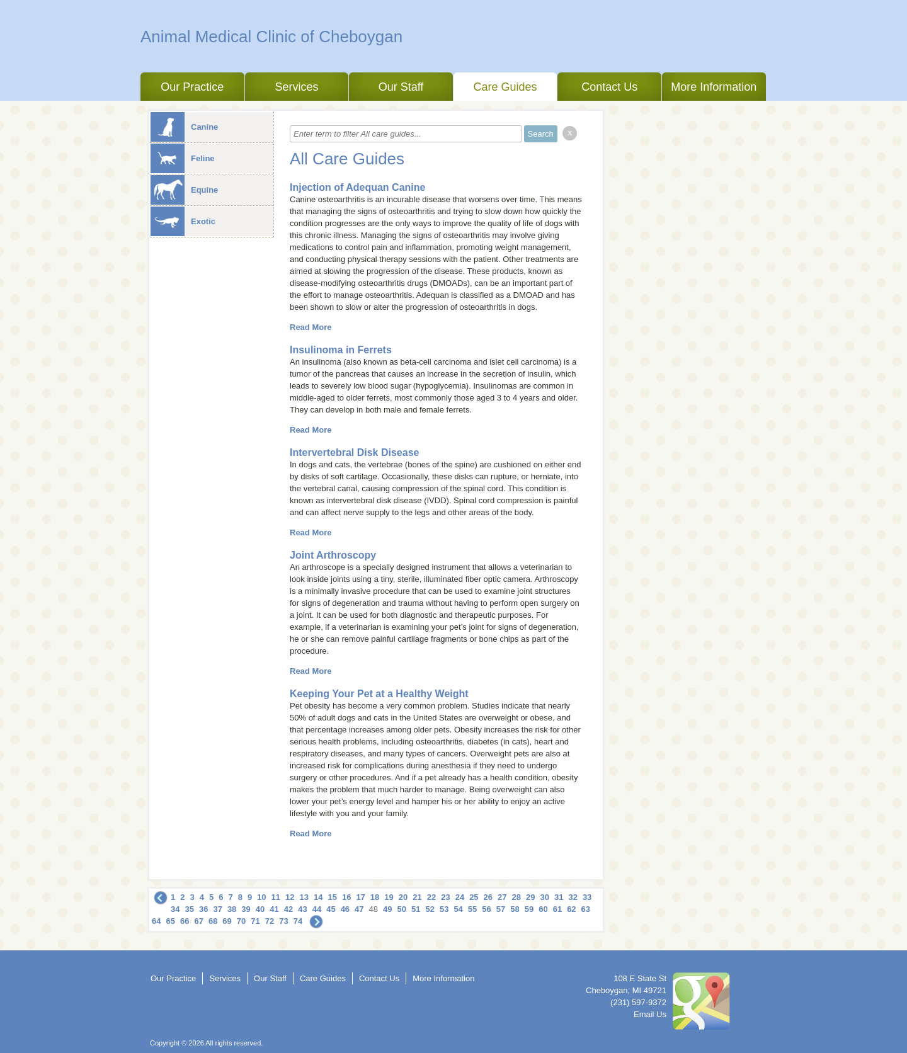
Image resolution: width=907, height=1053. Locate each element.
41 (274, 909)
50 (401, 909)
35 (189, 909)
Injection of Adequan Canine (357, 187)
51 (415, 909)
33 (587, 897)
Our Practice (192, 87)
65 (170, 921)
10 (261, 897)
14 (318, 897)
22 (431, 897)
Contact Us (609, 87)
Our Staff (401, 87)
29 (530, 897)
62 (571, 909)
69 (226, 921)
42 (288, 909)
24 (459, 897)
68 (212, 921)
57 (500, 909)
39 (245, 909)
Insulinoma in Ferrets (341, 349)
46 (345, 909)
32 (572, 897)
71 (255, 921)
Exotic (183, 221)
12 (289, 897)
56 (486, 909)
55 (472, 909)
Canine (184, 127)
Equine (184, 190)
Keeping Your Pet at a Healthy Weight (379, 693)
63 (585, 909)
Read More (310, 327)
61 (557, 909)
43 (302, 909)
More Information (713, 87)
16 (346, 897)
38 (231, 909)
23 (445, 897)
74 (298, 921)
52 (429, 909)
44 (316, 909)
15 (332, 897)
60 (543, 909)
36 (203, 909)
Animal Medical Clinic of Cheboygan (271, 36)
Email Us (650, 1014)
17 (360, 897)
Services (296, 87)
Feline (183, 158)
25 (473, 897)
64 (156, 921)
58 (514, 909)
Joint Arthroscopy (333, 555)
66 (184, 921)
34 (175, 909)
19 (388, 897)
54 (458, 909)
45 (330, 909)
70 (241, 921)
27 (502, 897)
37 (217, 909)
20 (403, 897)
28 (516, 897)
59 (529, 909)
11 (275, 897)
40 (260, 909)
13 (304, 897)
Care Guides (505, 87)
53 (444, 909)
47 (359, 909)
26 (488, 897)
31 (558, 897)
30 (544, 897)
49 (387, 909)
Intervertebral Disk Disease (354, 452)
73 (283, 921)
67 (198, 921)
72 (269, 921)
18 (374, 897)
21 (417, 897)
